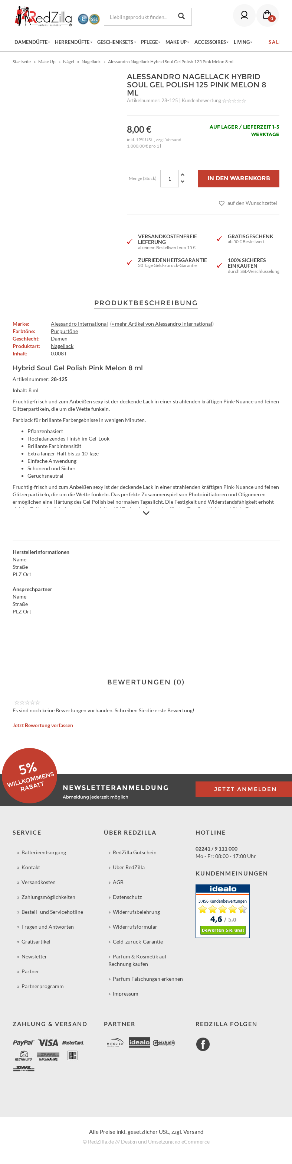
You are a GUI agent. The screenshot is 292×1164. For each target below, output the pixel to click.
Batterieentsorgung (44, 852)
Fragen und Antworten (48, 926)
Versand (173, 139)
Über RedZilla (129, 867)
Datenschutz (127, 897)
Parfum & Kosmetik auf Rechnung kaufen (137, 960)
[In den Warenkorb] (238, 178)
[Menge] (169, 178)
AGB (118, 882)
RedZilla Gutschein (135, 852)
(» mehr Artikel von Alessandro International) (162, 323)
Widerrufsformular (135, 926)
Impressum (125, 993)
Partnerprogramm (43, 986)
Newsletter (34, 956)
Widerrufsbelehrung (136, 912)
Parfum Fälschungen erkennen (148, 979)
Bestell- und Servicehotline (52, 912)
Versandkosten (39, 882)
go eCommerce (192, 1141)
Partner (30, 971)
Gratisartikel (36, 941)
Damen (59, 338)
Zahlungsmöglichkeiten (48, 897)
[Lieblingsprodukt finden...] (137, 16)
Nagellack (62, 346)
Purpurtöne (64, 331)
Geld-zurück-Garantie (138, 941)
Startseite (22, 61)
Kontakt (31, 867)
